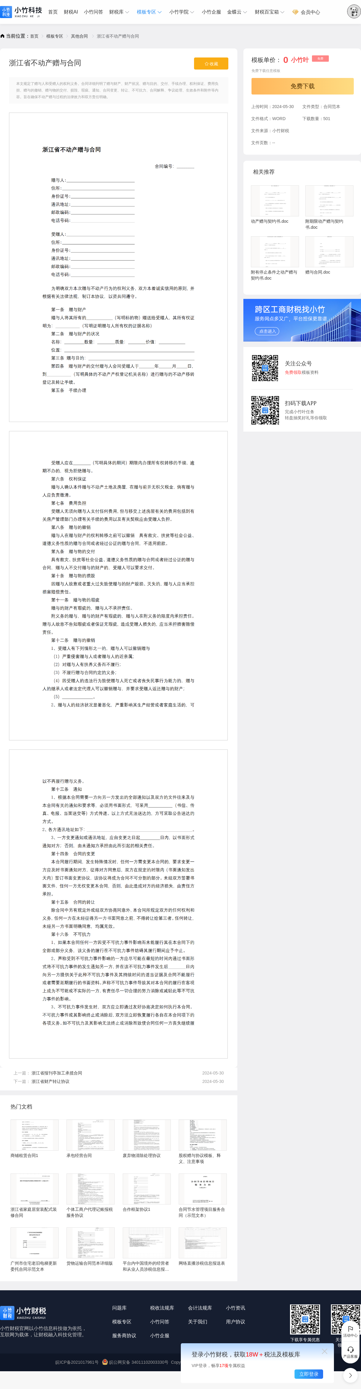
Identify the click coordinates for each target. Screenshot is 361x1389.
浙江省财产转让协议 (50, 1081)
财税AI (71, 11)
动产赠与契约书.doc (275, 204)
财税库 (120, 12)
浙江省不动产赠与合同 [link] (118, 36)
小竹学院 (182, 12)
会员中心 (306, 12)
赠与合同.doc (329, 255)
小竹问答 (93, 11)
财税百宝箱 (270, 12)
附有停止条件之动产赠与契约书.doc (275, 258)
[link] (34, 36)
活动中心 (350, 1331)
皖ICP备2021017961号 (76, 1362)
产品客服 (350, 1352)
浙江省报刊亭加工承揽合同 (57, 1073)
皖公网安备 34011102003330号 (136, 1362)
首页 (53, 11)
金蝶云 (238, 12)
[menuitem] (54, 12)
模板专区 (150, 12)
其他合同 (80, 36)
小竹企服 (211, 11)
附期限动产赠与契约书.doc (329, 207)
